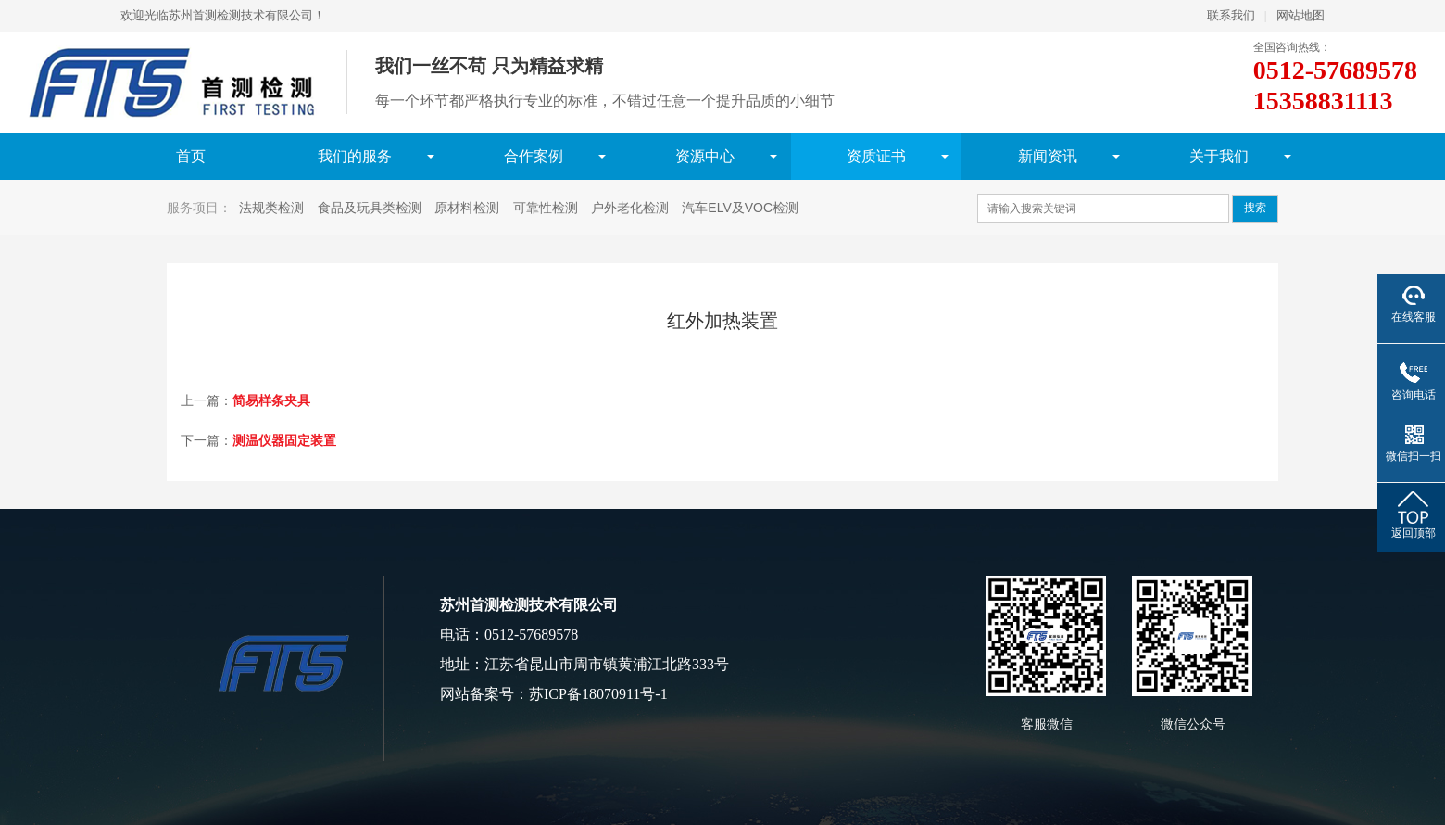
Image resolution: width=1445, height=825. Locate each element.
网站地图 (1300, 15)
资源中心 (705, 156)
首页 (191, 156)
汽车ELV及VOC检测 (740, 207)
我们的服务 (355, 156)
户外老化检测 (630, 207)
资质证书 (876, 156)
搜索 (1255, 207)
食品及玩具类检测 (369, 207)
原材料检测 (466, 207)
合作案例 (533, 156)
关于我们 (1219, 156)
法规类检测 (271, 207)
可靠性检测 (545, 207)
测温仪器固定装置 (284, 440)
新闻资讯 (1047, 156)
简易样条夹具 (271, 400)
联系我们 (1231, 15)
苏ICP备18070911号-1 (598, 694)
